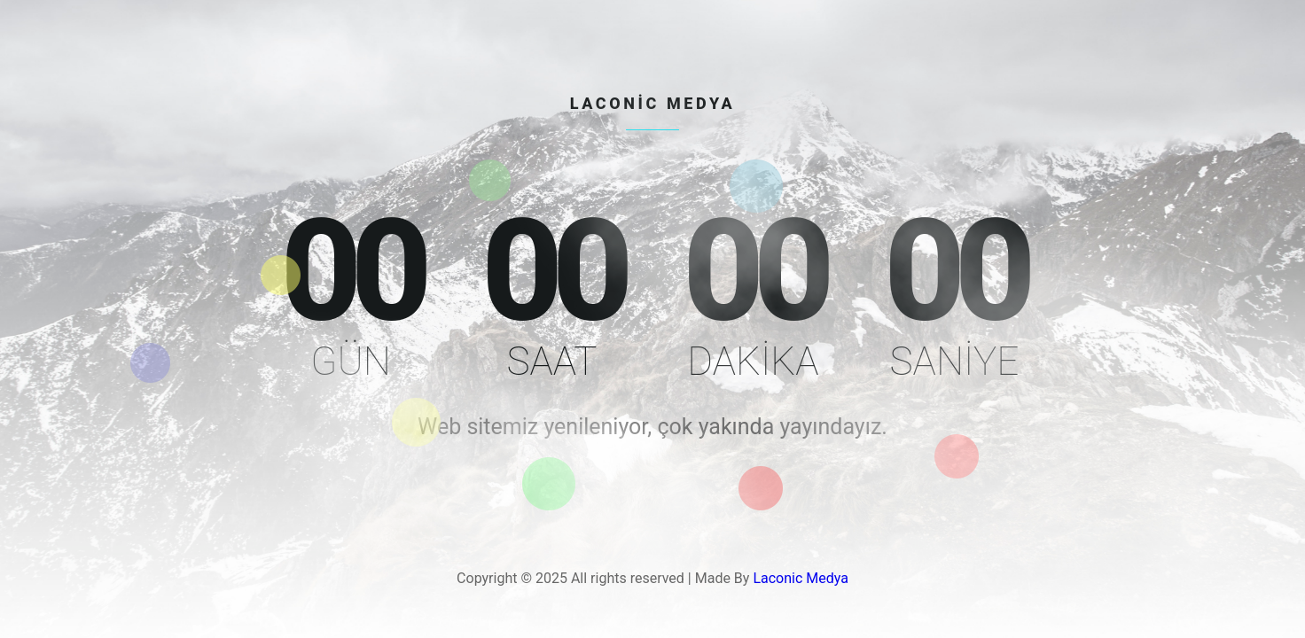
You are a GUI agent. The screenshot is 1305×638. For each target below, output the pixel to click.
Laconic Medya (800, 578)
